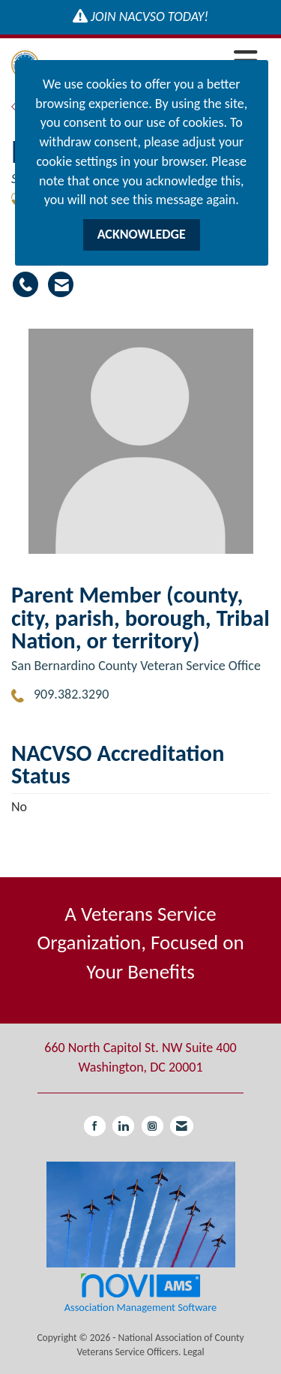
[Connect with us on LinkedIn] (123, 1126)
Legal (193, 1351)
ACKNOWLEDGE (141, 234)
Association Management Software (140, 1292)
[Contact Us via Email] (181, 1126)
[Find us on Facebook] (95, 1126)
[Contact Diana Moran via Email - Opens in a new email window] (60, 284)
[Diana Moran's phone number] (25, 284)
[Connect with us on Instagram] (152, 1126)
